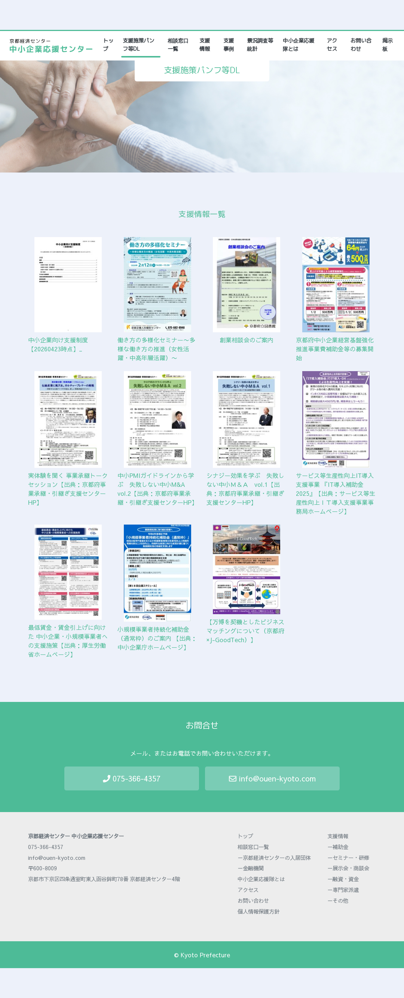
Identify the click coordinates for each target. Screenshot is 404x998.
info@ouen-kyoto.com (272, 778)
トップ (109, 45)
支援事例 (228, 45)
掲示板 (387, 45)
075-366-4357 (131, 778)
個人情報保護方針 (258, 911)
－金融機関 (251, 868)
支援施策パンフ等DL (138, 45)
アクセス (332, 45)
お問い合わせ (361, 45)
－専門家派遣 (343, 889)
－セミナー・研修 (348, 857)
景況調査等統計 (260, 45)
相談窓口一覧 (178, 45)
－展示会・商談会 (348, 868)
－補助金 (337, 847)
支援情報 (204, 45)
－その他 (337, 900)
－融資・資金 (343, 879)
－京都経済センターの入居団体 (274, 857)
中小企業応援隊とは (298, 45)
